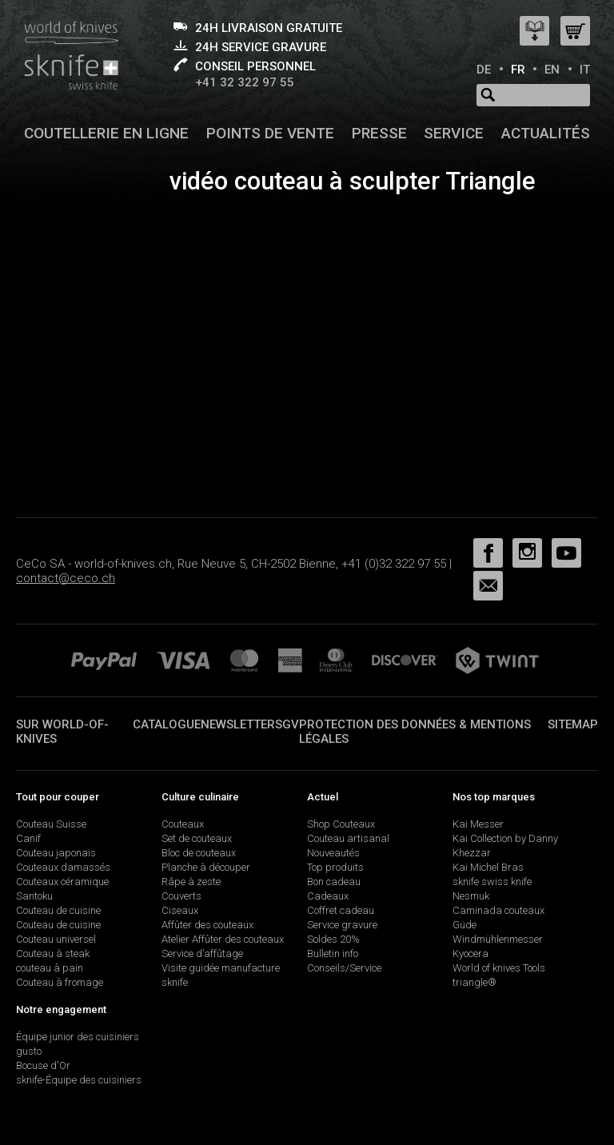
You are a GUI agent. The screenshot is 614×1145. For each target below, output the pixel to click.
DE (483, 69)
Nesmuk (471, 896)
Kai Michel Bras (488, 867)
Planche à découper (205, 867)
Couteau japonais (56, 853)
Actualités (545, 133)
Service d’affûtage (202, 953)
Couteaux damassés (63, 867)
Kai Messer (478, 824)
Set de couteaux (196, 838)
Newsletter (238, 724)
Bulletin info (332, 953)
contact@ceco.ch (65, 578)
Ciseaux (179, 910)
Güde (464, 925)
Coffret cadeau (340, 910)
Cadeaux (328, 896)
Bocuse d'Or (43, 1065)
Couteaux (182, 824)
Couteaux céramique (62, 882)
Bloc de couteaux (198, 853)
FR (518, 69)
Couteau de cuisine (58, 910)
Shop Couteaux (341, 824)
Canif (28, 838)
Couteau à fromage (59, 982)
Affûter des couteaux (207, 925)
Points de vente (270, 133)
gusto (29, 1051)
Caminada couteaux (498, 910)
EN (552, 69)
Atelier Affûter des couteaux (222, 939)
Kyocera (470, 953)
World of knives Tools (499, 968)
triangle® (474, 982)
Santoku (34, 896)
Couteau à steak (53, 953)
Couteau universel (56, 939)
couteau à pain (49, 968)
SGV (287, 724)
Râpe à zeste (191, 882)
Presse (379, 133)
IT (585, 69)
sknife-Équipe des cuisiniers (79, 1080)
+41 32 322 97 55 (244, 82)
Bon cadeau (334, 882)
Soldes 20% (333, 939)
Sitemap (573, 724)
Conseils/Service (344, 968)
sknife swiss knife (492, 882)
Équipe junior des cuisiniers (77, 1037)
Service (454, 133)
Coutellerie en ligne (106, 133)
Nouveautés (333, 853)
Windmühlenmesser (498, 939)
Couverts (181, 896)
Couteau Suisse (51, 824)
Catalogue (167, 724)
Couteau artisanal (348, 838)
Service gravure (342, 925)
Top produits (335, 867)
